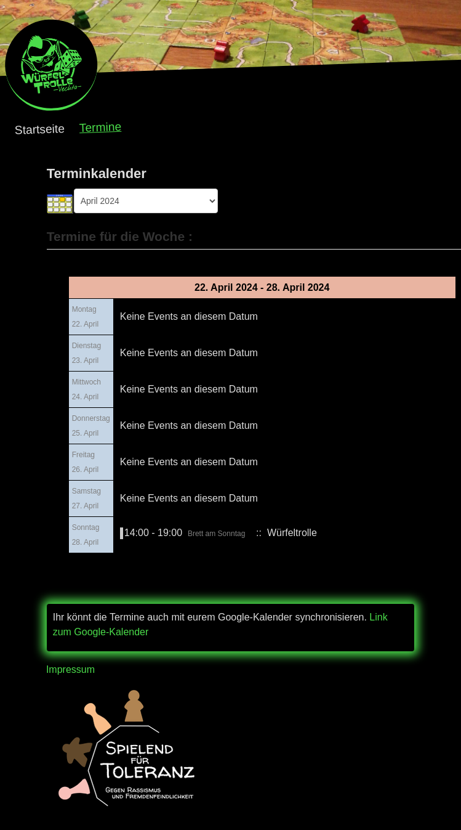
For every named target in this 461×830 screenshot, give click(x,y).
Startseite (40, 129)
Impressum (70, 669)
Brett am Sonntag (216, 533)
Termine (100, 127)
